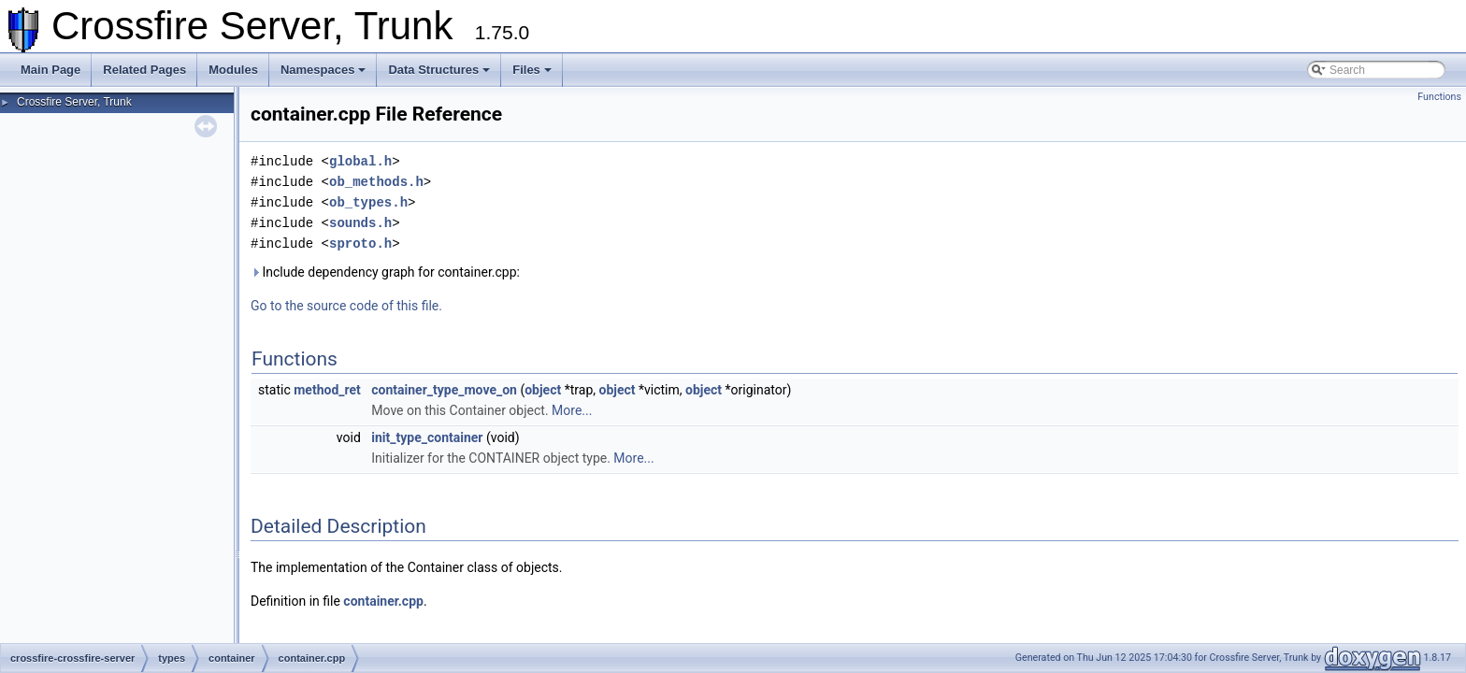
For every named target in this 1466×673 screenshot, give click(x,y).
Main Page (50, 70)
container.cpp (383, 601)
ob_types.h (368, 202)
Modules (233, 70)
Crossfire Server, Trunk (74, 101)
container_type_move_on (444, 389)
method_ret (327, 389)
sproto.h (360, 243)
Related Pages (144, 70)
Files (532, 70)
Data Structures (439, 70)
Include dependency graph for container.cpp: (385, 272)
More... (572, 410)
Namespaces (323, 70)
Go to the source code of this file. (346, 305)
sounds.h (360, 223)
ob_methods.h (376, 182)
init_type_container (426, 437)
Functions (1439, 97)
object (543, 389)
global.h (360, 161)
